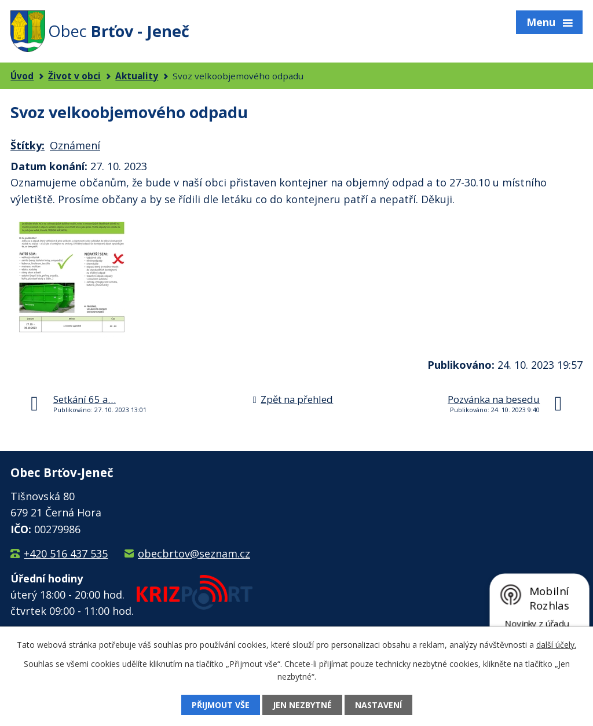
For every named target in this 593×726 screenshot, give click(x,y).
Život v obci (74, 76)
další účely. (556, 644)
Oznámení (75, 145)
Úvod (22, 76)
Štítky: (27, 145)
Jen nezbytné (302, 704)
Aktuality (136, 76)
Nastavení (378, 704)
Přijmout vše (221, 704)
